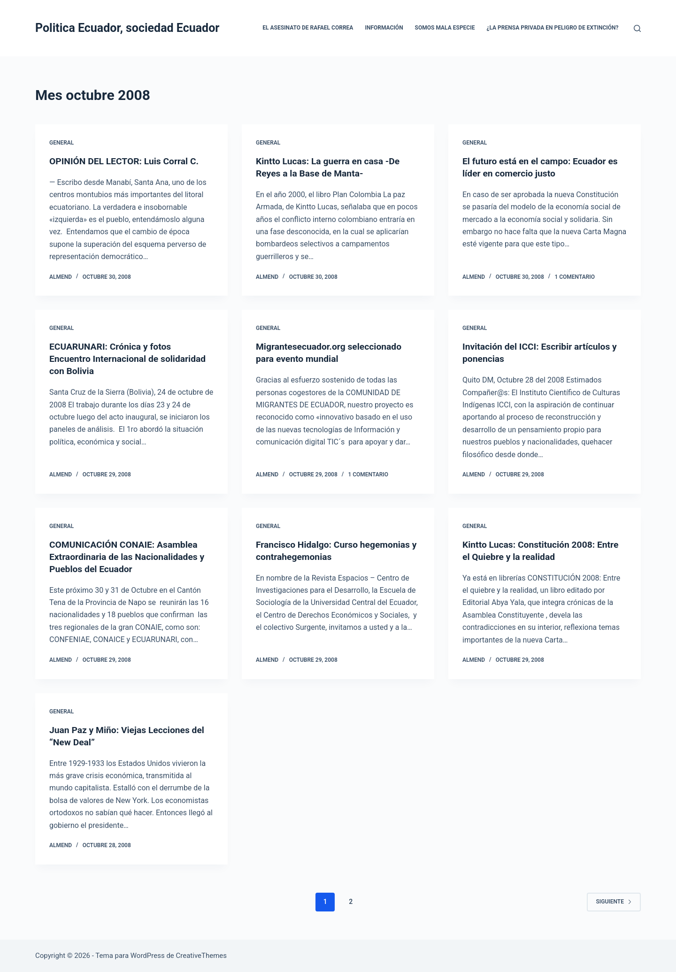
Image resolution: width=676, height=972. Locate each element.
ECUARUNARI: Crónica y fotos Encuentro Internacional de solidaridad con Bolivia (130, 358)
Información (384, 27)
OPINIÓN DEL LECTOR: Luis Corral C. (126, 161)
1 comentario (574, 277)
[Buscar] (637, 28)
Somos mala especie (445, 27)
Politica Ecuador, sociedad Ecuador (127, 28)
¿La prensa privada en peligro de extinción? (552, 27)
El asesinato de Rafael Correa (307, 27)
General (61, 142)
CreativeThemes (201, 955)
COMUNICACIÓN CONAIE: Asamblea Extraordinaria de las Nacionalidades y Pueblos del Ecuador (129, 556)
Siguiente (614, 901)
